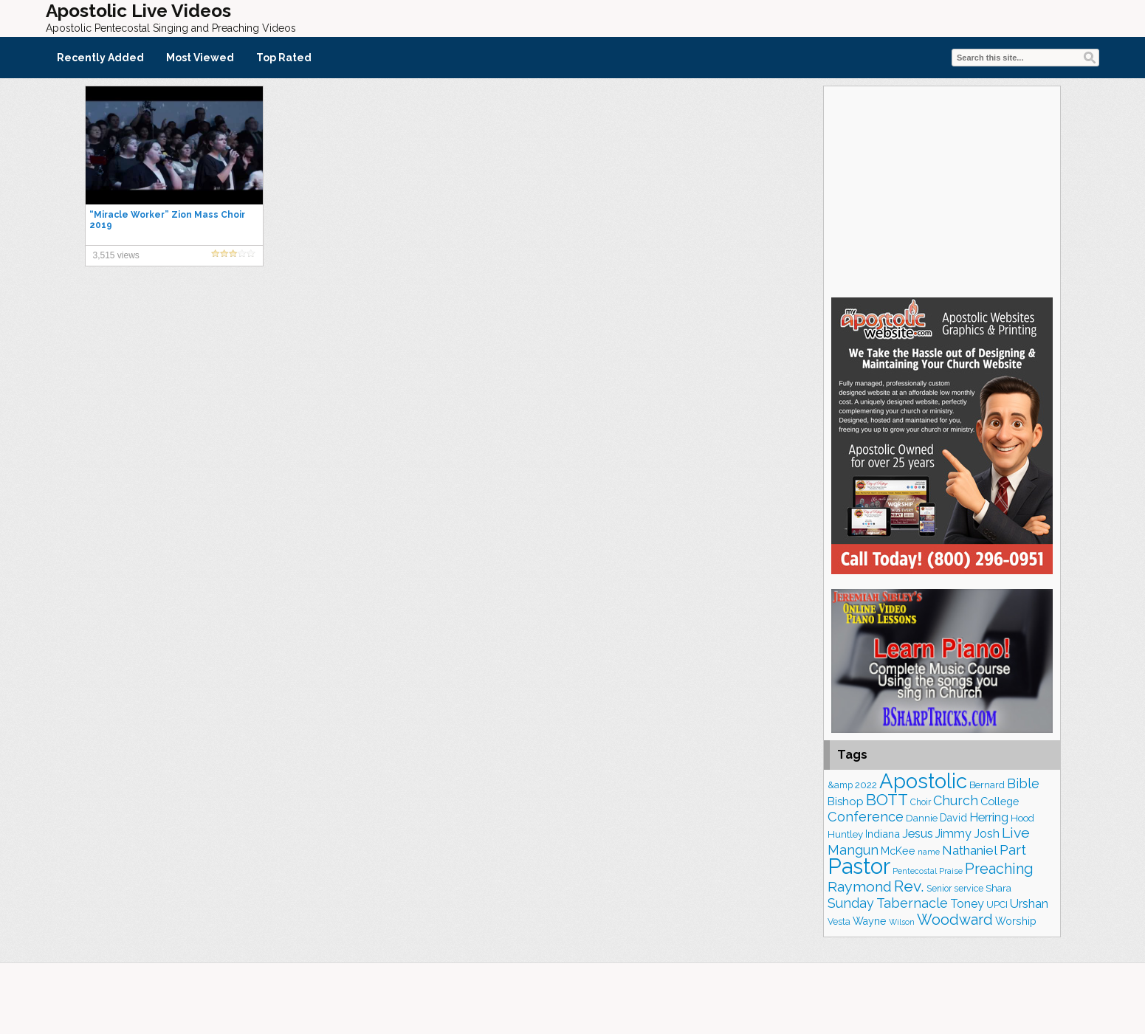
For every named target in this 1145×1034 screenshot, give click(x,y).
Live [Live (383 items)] (1016, 832)
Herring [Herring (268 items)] (988, 817)
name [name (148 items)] (929, 852)
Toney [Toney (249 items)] (967, 904)
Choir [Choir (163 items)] (920, 802)
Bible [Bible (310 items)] (1023, 783)
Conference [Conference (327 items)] (866, 816)
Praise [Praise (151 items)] (951, 871)
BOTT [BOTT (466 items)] (887, 799)
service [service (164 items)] (968, 888)
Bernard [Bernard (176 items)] (987, 784)
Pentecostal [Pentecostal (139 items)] (915, 871)
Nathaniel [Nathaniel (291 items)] (969, 850)
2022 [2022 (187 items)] (866, 784)
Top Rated (284, 57)
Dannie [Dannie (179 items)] (922, 818)
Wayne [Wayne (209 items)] (870, 921)
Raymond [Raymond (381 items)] (860, 886)
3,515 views (116, 255)
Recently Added (100, 57)
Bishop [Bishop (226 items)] (846, 801)
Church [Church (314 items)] (955, 800)
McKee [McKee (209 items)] (898, 851)
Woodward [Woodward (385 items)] (955, 919)
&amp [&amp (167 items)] (840, 784)
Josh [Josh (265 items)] (987, 834)
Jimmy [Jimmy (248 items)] (953, 834)
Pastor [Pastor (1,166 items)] (859, 866)
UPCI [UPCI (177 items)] (997, 904)
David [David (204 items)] (953, 818)
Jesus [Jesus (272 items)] (917, 833)
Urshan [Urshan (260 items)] (1029, 904)
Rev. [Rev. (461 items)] (909, 886)
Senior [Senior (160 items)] (939, 888)
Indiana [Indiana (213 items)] (882, 833)
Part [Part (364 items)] (1013, 849)
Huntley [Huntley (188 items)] (845, 834)
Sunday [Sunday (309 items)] (851, 903)
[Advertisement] (942, 189)
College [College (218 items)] (999, 801)
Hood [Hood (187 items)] (1022, 818)
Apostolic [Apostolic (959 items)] (923, 781)
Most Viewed (200, 57)
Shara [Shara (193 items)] (998, 888)
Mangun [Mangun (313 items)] (853, 850)
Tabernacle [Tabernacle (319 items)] (912, 903)
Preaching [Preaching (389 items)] (999, 869)
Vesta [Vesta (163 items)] (839, 922)
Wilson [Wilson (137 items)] (902, 921)
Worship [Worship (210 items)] (1015, 921)
